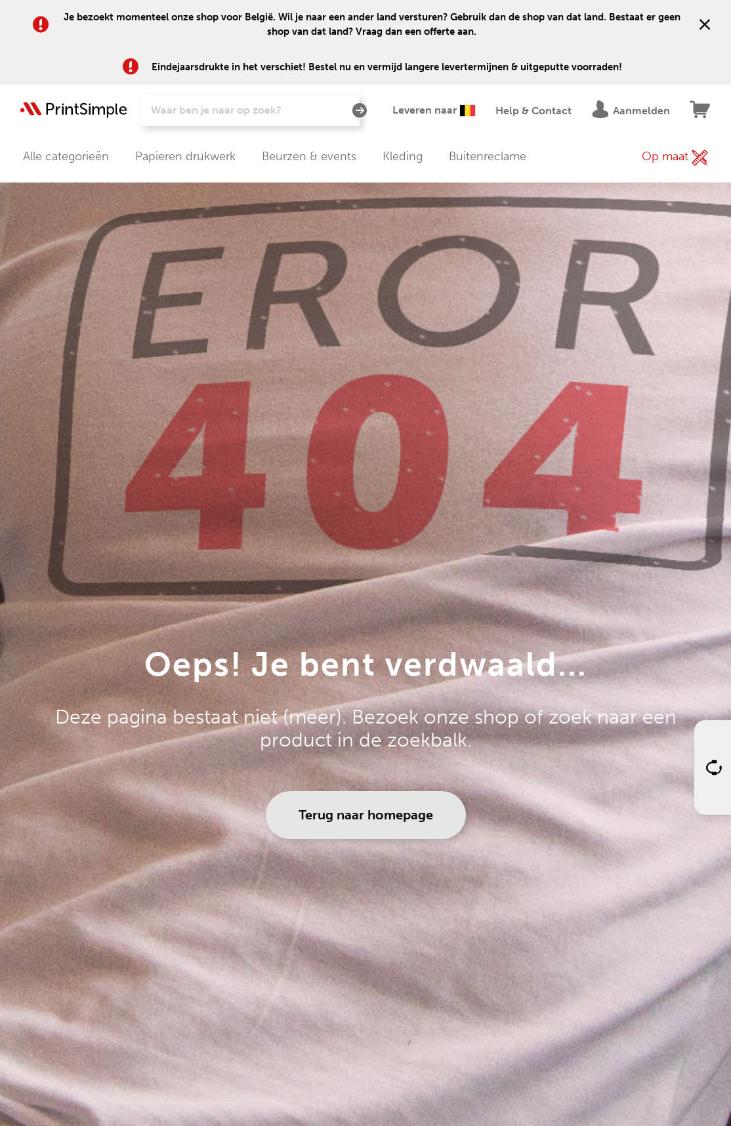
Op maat (675, 157)
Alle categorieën (66, 156)
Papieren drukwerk (185, 156)
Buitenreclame (487, 156)
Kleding (403, 156)
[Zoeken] (250, 110)
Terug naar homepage (366, 815)
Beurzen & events (309, 156)
